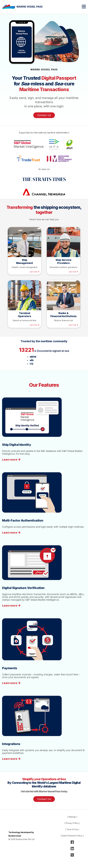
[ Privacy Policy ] (72, 823)
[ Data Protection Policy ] (72, 835)
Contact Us (44, 115)
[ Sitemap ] (72, 817)
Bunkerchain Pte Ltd (25, 839)
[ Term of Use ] (72, 829)
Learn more (33, 272)
